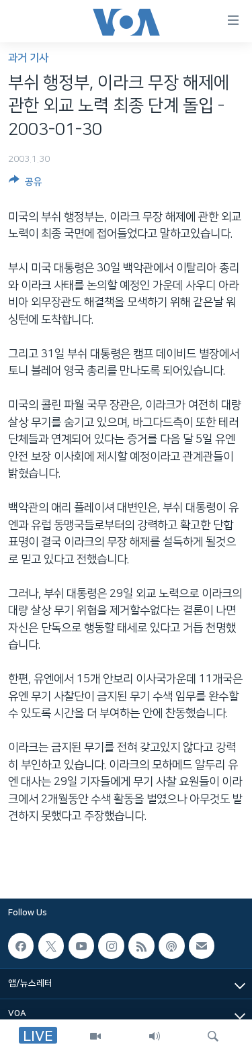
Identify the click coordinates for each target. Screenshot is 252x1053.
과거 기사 (28, 58)
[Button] (25, 184)
